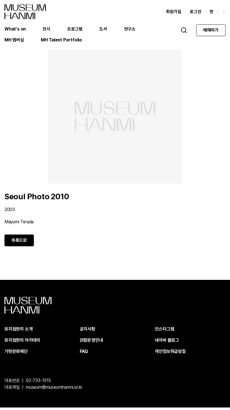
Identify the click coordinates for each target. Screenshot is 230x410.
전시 (47, 29)
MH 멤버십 (14, 40)
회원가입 (173, 12)
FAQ (84, 354)
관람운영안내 (91, 342)
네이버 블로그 (167, 342)
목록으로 (19, 242)
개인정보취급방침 (170, 354)
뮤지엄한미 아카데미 (22, 342)
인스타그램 (164, 331)
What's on (15, 29)
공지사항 (87, 331)
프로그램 (75, 29)
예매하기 (211, 30)
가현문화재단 (16, 354)
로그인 (195, 12)
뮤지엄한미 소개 (18, 331)
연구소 (130, 29)
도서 (103, 29)
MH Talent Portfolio (61, 40)
